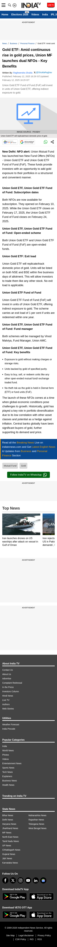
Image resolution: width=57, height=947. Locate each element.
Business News (9, 780)
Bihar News (7, 815)
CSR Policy (20, 939)
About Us (6, 674)
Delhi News (7, 819)
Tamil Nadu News (10, 841)
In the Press (8, 687)
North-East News (10, 837)
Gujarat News (8, 854)
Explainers (7, 776)
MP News (6, 832)
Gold (23, 465)
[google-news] (43, 880)
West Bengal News (38, 828)
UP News (6, 845)
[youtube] (28, 880)
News (4, 43)
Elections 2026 (19, 14)
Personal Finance (27, 43)
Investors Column (10, 691)
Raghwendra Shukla (22, 72)
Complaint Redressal (12, 683)
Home (5, 14)
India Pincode (8, 729)
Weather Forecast (10, 724)
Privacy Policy (44, 935)
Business (13, 43)
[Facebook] (5, 880)
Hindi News (7, 696)
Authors (6, 704)
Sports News (8, 767)
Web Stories (8, 708)
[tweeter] (13, 880)
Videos (35, 14)
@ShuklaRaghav (44, 72)
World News (8, 750)
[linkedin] (36, 880)
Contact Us (7, 670)
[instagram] (20, 880)
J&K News (7, 858)
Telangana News (36, 824)
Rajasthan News (36, 819)
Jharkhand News (10, 828)
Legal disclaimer (26, 935)
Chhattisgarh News (11, 850)
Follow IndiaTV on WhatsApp (28, 475)
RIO (32, 939)
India (45, 14)
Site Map (10, 935)
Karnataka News (10, 863)
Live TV (5, 700)
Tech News (7, 772)
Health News (8, 785)
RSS (39, 939)
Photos (5, 755)
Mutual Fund (10, 465)
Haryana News (9, 824)
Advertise (6, 678)
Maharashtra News (38, 815)
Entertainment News (11, 763)
